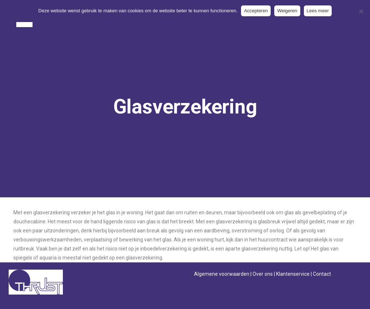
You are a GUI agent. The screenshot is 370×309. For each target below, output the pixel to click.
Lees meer (318, 10)
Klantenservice (293, 274)
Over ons (263, 274)
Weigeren (287, 10)
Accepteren (256, 10)
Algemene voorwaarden (221, 274)
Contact (322, 274)
